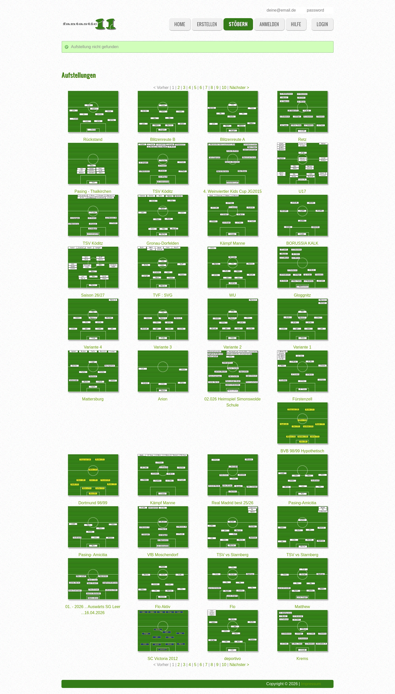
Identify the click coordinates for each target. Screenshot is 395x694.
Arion (162, 399)
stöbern (238, 24)
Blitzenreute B (162, 139)
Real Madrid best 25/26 (232, 503)
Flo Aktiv (162, 607)
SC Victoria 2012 (163, 658)
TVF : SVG (162, 295)
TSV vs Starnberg (232, 555)
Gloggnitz (302, 295)
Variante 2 (232, 347)
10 (224, 87)
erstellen (207, 24)
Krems (302, 658)
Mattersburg (93, 399)
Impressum (311, 684)
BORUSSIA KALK (302, 243)
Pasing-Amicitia (302, 503)
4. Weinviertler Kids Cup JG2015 (232, 191)
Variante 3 (163, 347)
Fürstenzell (302, 399)
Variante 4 (93, 347)
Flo (232, 607)
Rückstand (93, 139)
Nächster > (239, 87)
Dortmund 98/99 (92, 503)
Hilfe (296, 24)
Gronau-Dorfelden (163, 243)
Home (179, 24)
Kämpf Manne (232, 243)
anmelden (269, 24)
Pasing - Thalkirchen (93, 191)
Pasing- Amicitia (93, 555)
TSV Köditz (163, 191)
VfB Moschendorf (162, 555)
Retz (302, 139)
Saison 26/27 (93, 295)
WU (232, 295)
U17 (302, 191)
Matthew (302, 607)
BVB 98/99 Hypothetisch (302, 451)
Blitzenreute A (232, 139)
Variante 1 (302, 347)
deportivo (232, 658)
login (322, 24)
